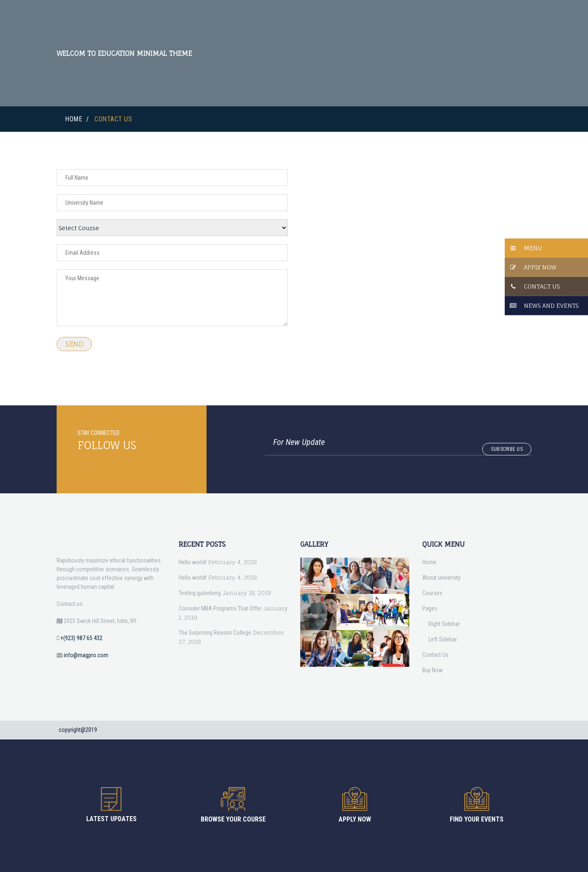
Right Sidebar (444, 624)
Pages (429, 608)
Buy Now (432, 670)
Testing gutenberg (200, 593)
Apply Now (540, 267)
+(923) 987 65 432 (81, 638)
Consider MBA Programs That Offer (220, 608)
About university (441, 577)
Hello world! (193, 562)
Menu (533, 247)
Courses (432, 593)
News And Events (551, 305)
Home (73, 119)
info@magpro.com (86, 655)
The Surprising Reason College (215, 632)
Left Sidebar (443, 639)
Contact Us (542, 286)
